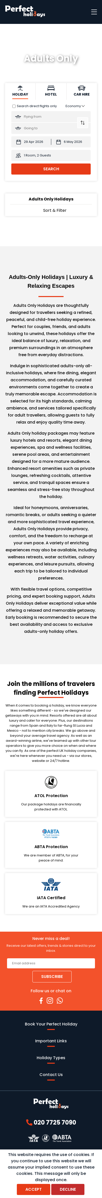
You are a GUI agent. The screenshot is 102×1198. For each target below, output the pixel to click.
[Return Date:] (71, 141)
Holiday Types (51, 1059)
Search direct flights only (37, 106)
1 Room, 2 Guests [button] (37, 155)
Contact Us (51, 1076)
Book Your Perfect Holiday (51, 1025)
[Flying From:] (51, 116)
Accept (33, 1189)
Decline (68, 1189)
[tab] (20, 91)
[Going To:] (51, 128)
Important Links (51, 1042)
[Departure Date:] (31, 141)
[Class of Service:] (75, 106)
